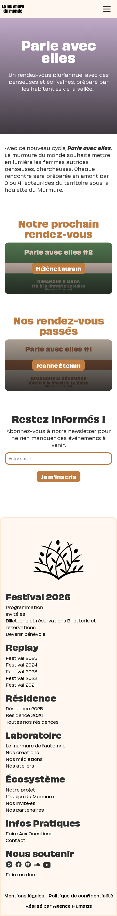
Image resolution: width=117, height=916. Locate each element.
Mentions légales (24, 895)
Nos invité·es (20, 803)
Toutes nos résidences (32, 721)
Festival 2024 (21, 664)
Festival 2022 (21, 677)
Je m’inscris (58, 476)
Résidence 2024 (24, 715)
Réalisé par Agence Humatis (58, 906)
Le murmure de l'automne (35, 745)
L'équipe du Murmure (30, 796)
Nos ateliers (20, 765)
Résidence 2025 (24, 708)
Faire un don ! (22, 874)
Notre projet (20, 789)
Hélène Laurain (58, 268)
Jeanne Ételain (58, 365)
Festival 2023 (21, 671)
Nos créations (22, 752)
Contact (16, 840)
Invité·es (15, 613)
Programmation (24, 607)
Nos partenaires (25, 809)
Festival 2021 (21, 684)
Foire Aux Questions (29, 833)
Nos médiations (24, 758)
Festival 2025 (21, 657)
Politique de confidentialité (80, 895)
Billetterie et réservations (36, 620)
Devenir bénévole (25, 633)
